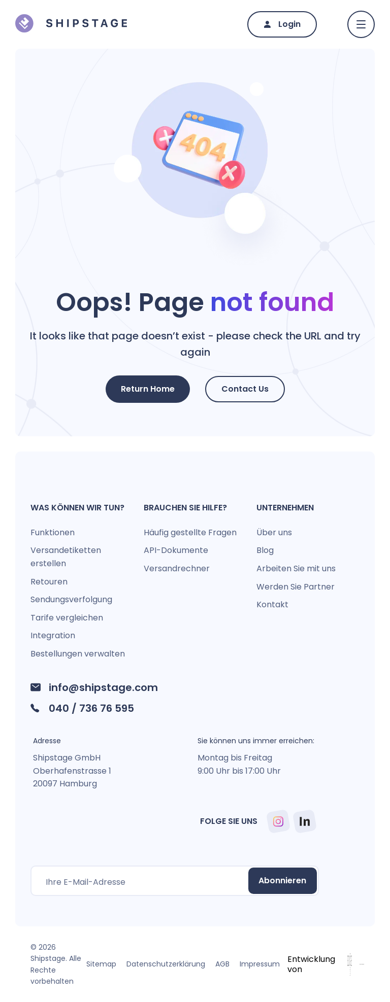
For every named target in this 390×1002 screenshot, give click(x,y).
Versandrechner (177, 568)
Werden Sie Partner (295, 587)
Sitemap (101, 964)
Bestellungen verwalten (77, 654)
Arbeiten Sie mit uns (296, 568)
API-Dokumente (176, 550)
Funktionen (52, 532)
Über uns (274, 532)
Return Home (148, 389)
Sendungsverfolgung (71, 599)
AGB (222, 964)
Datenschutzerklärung (165, 964)
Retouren (49, 582)
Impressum (260, 964)
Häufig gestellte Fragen (190, 532)
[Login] (282, 24)
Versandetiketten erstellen (65, 556)
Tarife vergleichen (66, 618)
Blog (265, 550)
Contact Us (245, 389)
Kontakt (272, 604)
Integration (52, 635)
